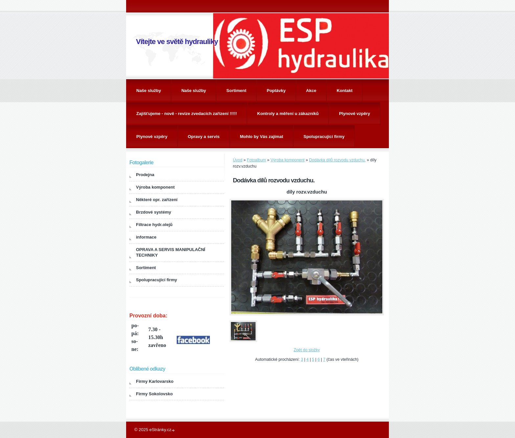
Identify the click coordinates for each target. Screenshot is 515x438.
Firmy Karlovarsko (154, 381)
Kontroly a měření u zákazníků (288, 113)
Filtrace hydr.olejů (154, 224)
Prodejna (145, 174)
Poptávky (276, 90)
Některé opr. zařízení (156, 199)
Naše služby (148, 90)
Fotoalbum (256, 160)
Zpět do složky (307, 350)
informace (146, 237)
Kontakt (344, 90)
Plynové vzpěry (354, 113)
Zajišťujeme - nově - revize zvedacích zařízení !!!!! (186, 113)
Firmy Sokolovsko (154, 393)
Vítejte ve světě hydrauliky (177, 41)
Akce (311, 90)
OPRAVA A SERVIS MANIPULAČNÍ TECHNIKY (170, 252)
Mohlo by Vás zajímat (261, 136)
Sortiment (236, 90)
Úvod (237, 160)
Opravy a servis (204, 136)
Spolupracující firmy (324, 136)
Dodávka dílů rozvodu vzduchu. (337, 160)
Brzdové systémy (153, 212)
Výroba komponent (288, 160)
